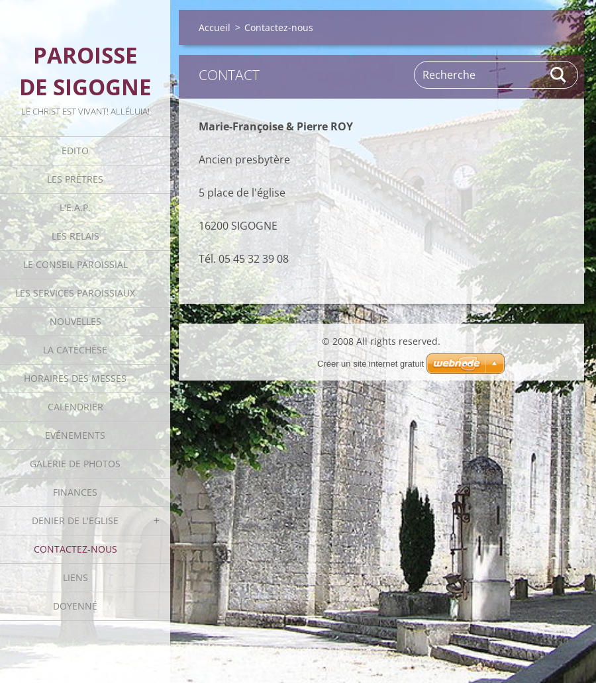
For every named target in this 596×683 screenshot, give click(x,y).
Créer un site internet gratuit (370, 364)
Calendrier (75, 406)
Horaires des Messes (75, 378)
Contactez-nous (75, 549)
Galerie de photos (75, 463)
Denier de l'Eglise (75, 520)
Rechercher (559, 75)
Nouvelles (75, 321)
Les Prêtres (75, 179)
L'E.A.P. (75, 207)
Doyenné (75, 606)
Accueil (214, 27)
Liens (75, 577)
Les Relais (75, 236)
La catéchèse (75, 349)
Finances (75, 492)
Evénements (75, 435)
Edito (75, 150)
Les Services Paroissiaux (75, 293)
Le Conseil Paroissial (75, 264)
